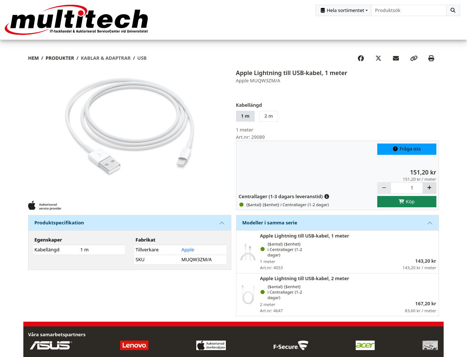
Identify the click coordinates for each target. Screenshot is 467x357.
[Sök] (453, 10)
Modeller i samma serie (269, 223)
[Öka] (429, 188)
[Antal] (406, 188)
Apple (187, 250)
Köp (407, 202)
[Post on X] (378, 58)
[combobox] (409, 10)
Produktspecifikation (59, 223)
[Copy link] (413, 58)
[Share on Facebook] (360, 58)
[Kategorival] (343, 10)
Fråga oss (407, 149)
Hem (33, 58)
